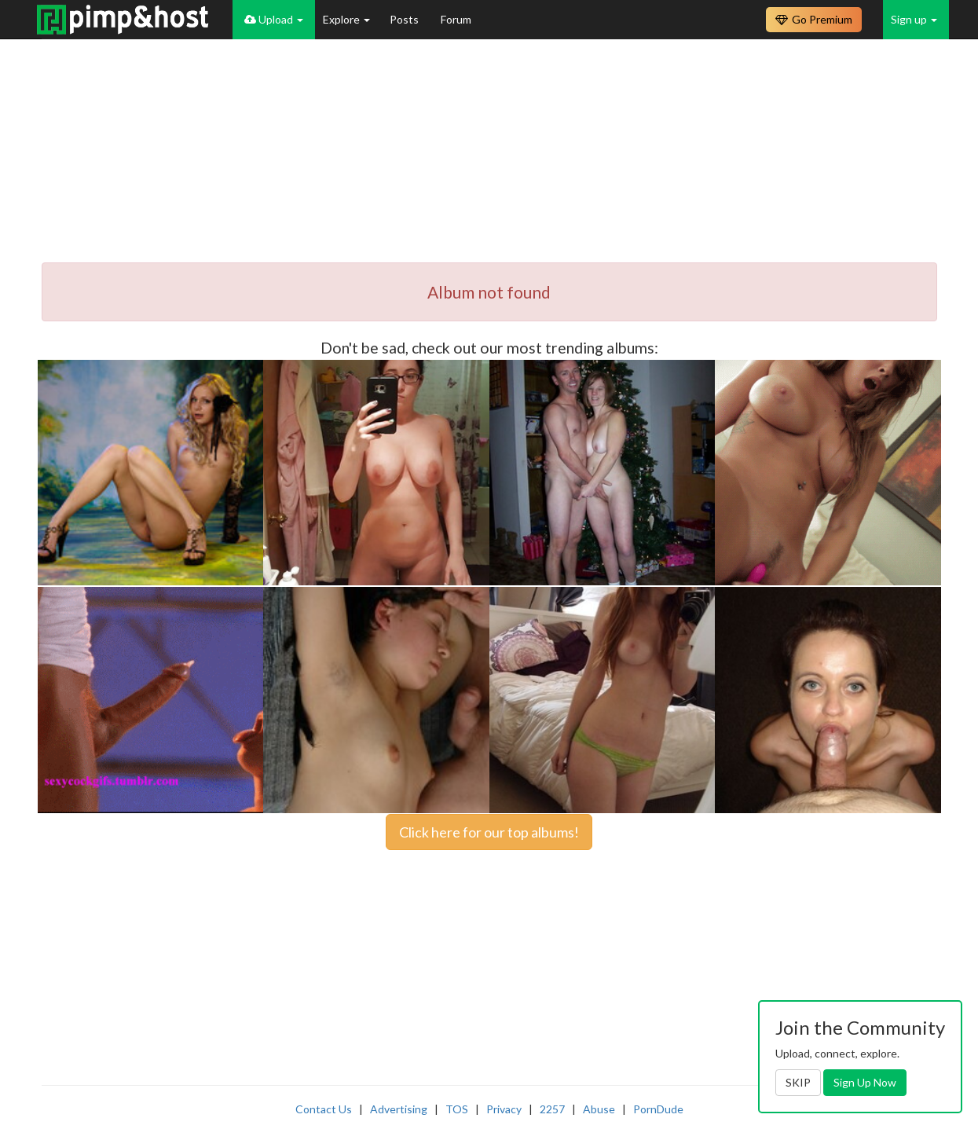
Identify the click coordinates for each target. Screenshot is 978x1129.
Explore (346, 19)
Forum (456, 19)
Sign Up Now (864, 1082)
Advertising (398, 1109)
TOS (456, 1109)
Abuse (599, 1109)
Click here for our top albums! (489, 832)
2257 (552, 1109)
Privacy (504, 1109)
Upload (273, 19)
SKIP (798, 1082)
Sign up (914, 19)
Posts (405, 19)
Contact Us (323, 1109)
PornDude (658, 1109)
